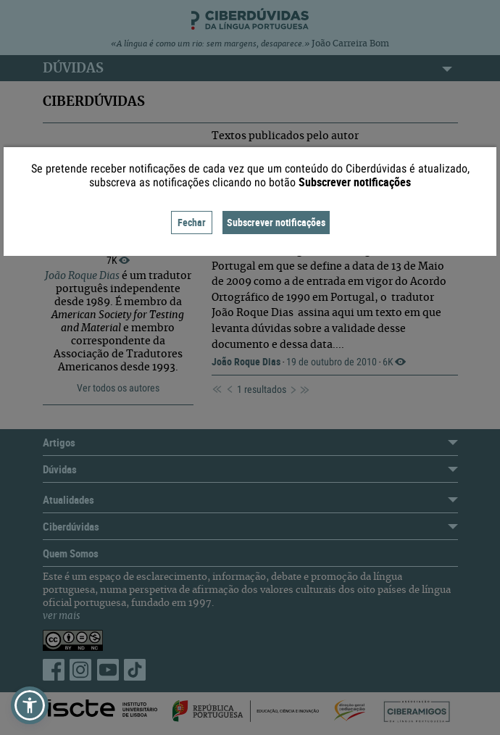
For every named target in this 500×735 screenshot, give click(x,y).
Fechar (192, 222)
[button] (29, 705)
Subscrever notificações (276, 222)
